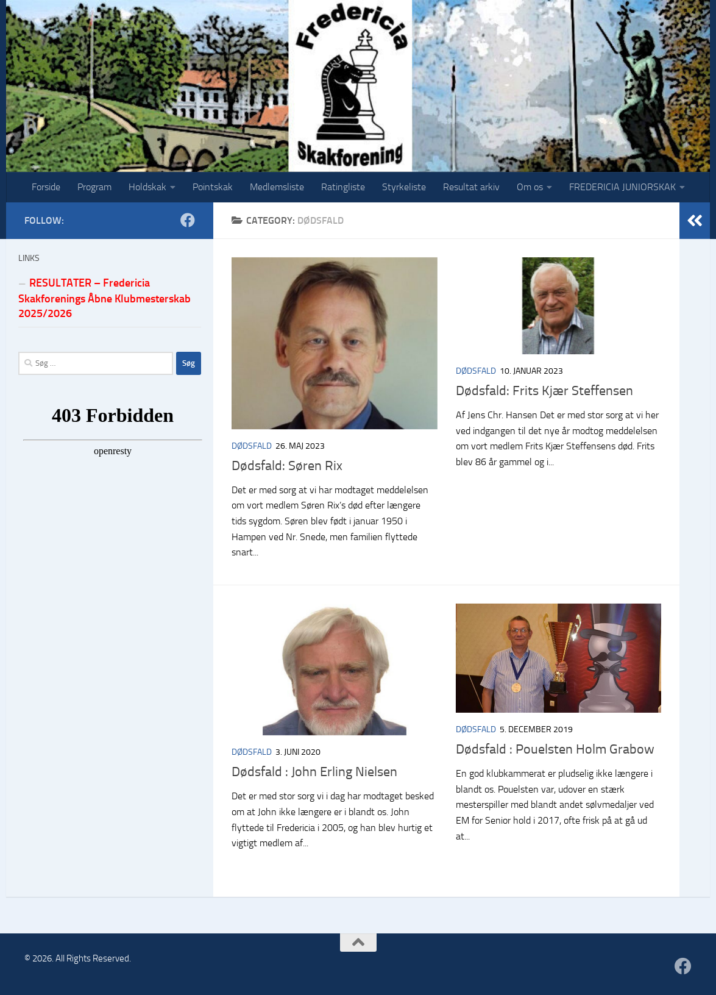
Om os (530, 187)
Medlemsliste (277, 187)
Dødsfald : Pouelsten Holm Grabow (555, 749)
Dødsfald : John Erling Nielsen (314, 772)
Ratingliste (343, 187)
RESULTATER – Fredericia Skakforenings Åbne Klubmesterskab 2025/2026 (104, 298)
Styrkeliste (404, 187)
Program (94, 187)
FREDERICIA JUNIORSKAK (622, 187)
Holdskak (147, 187)
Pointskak (213, 187)
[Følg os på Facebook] (187, 220)
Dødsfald (252, 446)
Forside (46, 187)
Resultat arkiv (471, 187)
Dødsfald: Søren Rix (287, 466)
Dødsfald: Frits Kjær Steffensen (544, 391)
